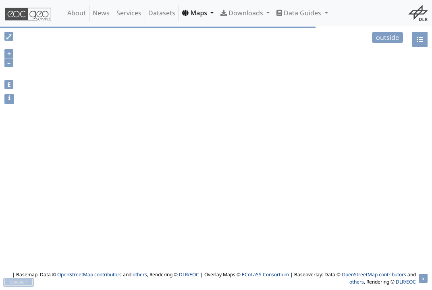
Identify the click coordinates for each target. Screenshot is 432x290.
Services (128, 12)
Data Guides (299, 12)
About (76, 12)
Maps (195, 12)
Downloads (242, 12)
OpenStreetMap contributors (89, 274)
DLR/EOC (189, 274)
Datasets (161, 12)
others (140, 274)
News (101, 12)
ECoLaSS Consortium (265, 274)
